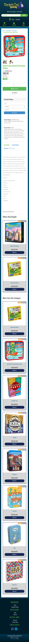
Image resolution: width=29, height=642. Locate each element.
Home (4, 30)
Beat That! (14, 511)
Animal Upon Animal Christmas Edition (11, 32)
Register (18, 20)
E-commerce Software (13, 638)
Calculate (14, 113)
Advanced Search (15, 607)
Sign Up (15, 614)
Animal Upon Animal (14, 283)
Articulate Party (15, 401)
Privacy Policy (15, 622)
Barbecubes (14, 474)
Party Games (14, 30)
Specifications (15, 145)
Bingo (14, 548)
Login (12, 20)
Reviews (9, 148)
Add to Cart (14, 89)
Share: (6, 71)
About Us (15, 620)
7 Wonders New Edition (14, 246)
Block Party (14, 585)
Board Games (8, 30)
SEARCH (24, 15)
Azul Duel (14, 437)
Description (6, 145)
